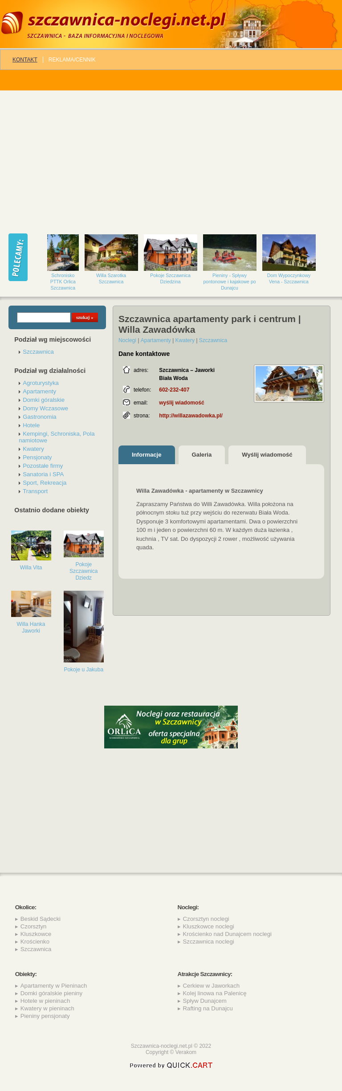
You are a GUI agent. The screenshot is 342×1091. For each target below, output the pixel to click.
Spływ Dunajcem (205, 1000)
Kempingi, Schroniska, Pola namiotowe (56, 437)
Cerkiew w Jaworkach (211, 985)
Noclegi (127, 340)
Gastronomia (40, 416)
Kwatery (33, 448)
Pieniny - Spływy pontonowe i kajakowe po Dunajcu (230, 281)
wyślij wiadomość (181, 403)
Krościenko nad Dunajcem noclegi (227, 934)
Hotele (31, 425)
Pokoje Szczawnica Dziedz (83, 571)
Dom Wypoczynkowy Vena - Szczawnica (289, 278)
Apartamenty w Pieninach (53, 985)
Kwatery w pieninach (47, 1008)
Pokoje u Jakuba (83, 669)
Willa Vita (31, 567)
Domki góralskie (44, 399)
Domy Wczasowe (45, 408)
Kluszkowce (36, 934)
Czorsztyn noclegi (206, 918)
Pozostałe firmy (43, 465)
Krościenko (34, 941)
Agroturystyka (41, 383)
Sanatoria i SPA (43, 474)
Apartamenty (39, 391)
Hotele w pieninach (45, 1000)
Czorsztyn (33, 926)
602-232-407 (174, 390)
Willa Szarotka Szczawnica (111, 278)
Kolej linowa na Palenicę (215, 993)
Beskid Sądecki (40, 918)
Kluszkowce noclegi (208, 926)
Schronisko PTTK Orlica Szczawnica (63, 281)
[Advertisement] (171, 157)
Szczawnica (38, 351)
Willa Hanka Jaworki (31, 627)
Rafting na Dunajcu (208, 1008)
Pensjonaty (37, 457)
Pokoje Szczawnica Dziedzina (170, 278)
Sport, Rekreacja (44, 482)
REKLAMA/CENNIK (72, 60)
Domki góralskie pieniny (51, 993)
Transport (35, 491)
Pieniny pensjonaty (45, 1016)
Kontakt (24, 60)
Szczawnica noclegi (208, 941)
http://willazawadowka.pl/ (191, 416)
